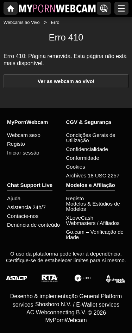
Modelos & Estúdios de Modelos (93, 206)
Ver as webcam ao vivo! (66, 81)
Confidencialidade (87, 149)
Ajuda (13, 198)
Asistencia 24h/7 (26, 207)
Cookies (75, 167)
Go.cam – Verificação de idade (95, 234)
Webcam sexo (23, 135)
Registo (16, 144)
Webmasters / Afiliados (93, 223)
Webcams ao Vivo (22, 22)
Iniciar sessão (23, 153)
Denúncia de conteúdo (33, 225)
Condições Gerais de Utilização (90, 137)
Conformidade (82, 158)
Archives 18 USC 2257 (93, 175)
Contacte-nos (22, 216)
